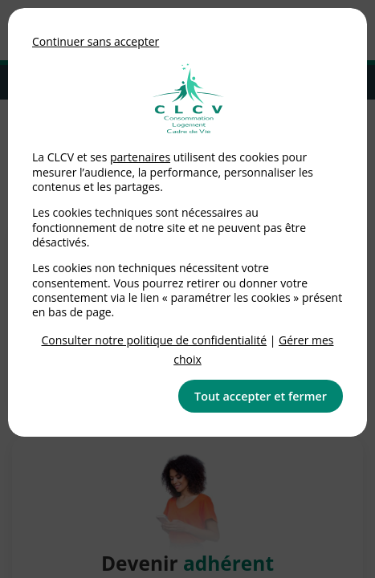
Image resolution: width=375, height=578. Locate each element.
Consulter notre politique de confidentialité (154, 340)
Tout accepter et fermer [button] (260, 396)
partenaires (140, 157)
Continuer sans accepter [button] (95, 41)
